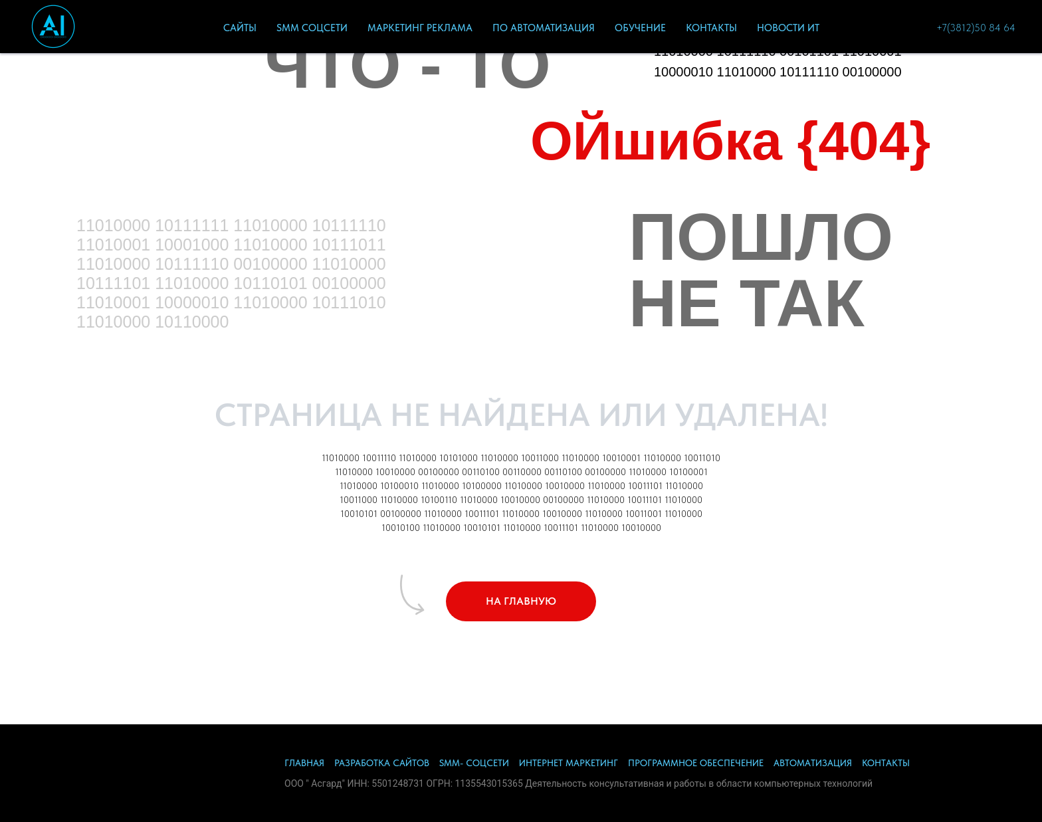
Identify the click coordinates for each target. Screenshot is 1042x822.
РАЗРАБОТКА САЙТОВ (381, 763)
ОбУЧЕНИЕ (640, 28)
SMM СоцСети (312, 28)
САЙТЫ (240, 28)
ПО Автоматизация (543, 28)
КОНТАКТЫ (886, 763)
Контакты (711, 28)
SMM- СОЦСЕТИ (474, 763)
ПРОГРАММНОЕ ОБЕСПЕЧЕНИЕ (696, 763)
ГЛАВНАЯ (304, 763)
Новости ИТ (788, 28)
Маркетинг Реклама (419, 28)
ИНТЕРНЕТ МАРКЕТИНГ (568, 763)
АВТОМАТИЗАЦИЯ (813, 763)
